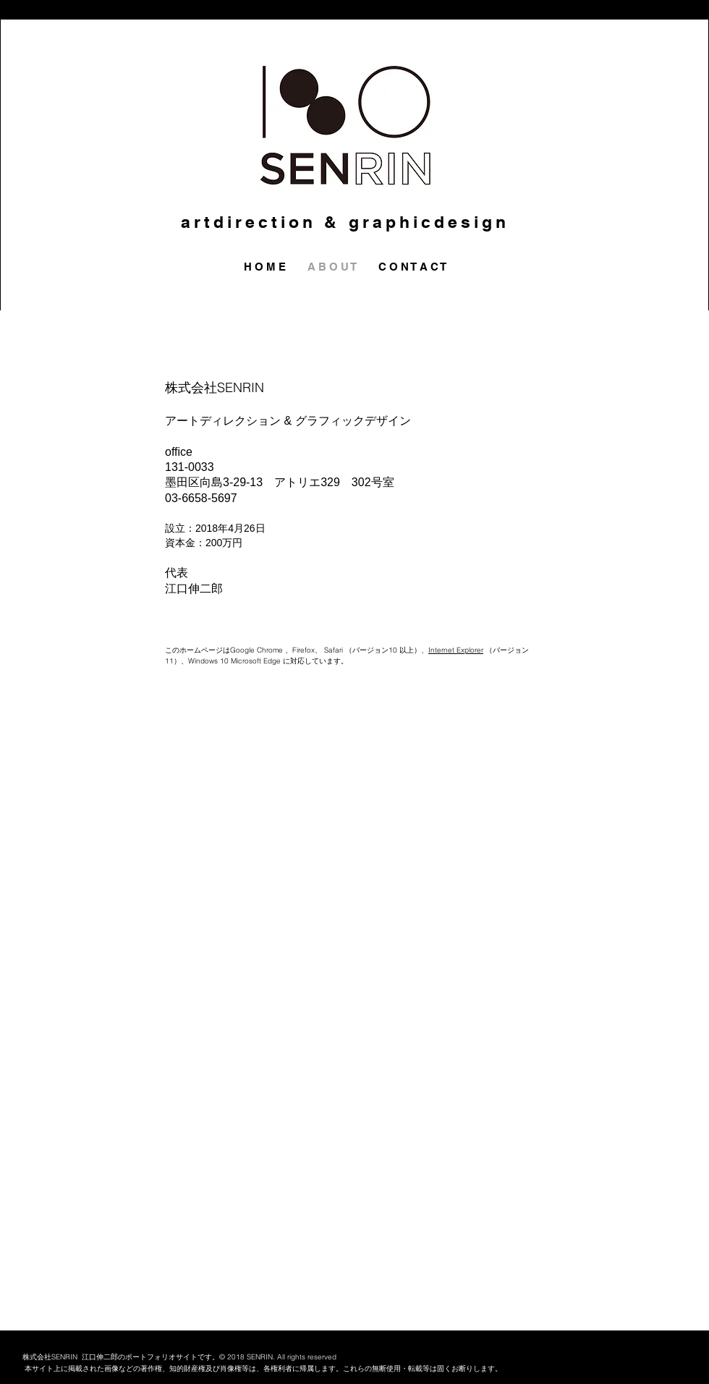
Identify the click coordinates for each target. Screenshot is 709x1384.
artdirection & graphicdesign (345, 222)
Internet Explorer (455, 650)
